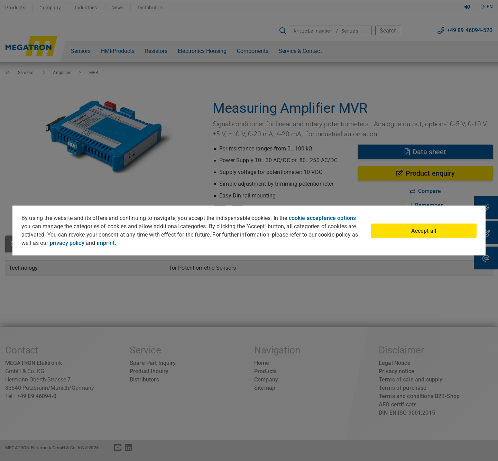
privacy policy (67, 243)
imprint (106, 243)
